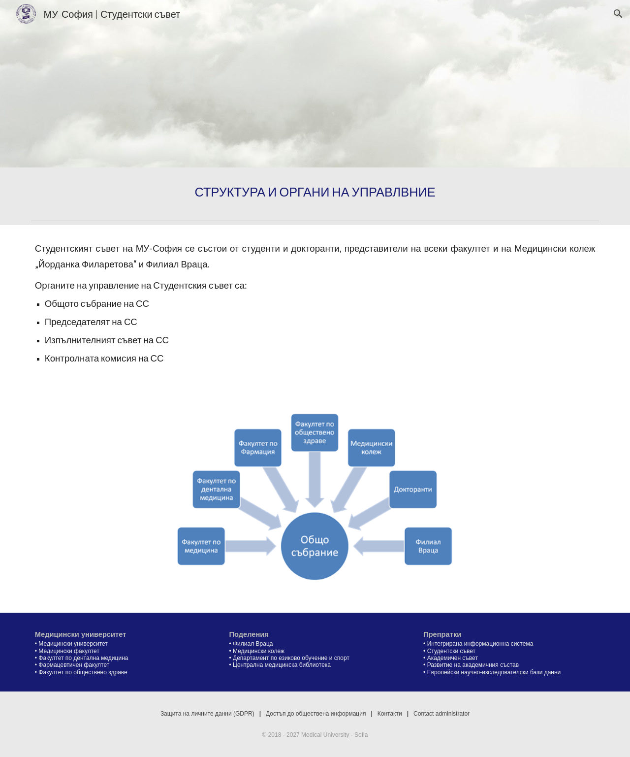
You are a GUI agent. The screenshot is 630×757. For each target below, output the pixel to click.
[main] (315, 191)
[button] (618, 14)
